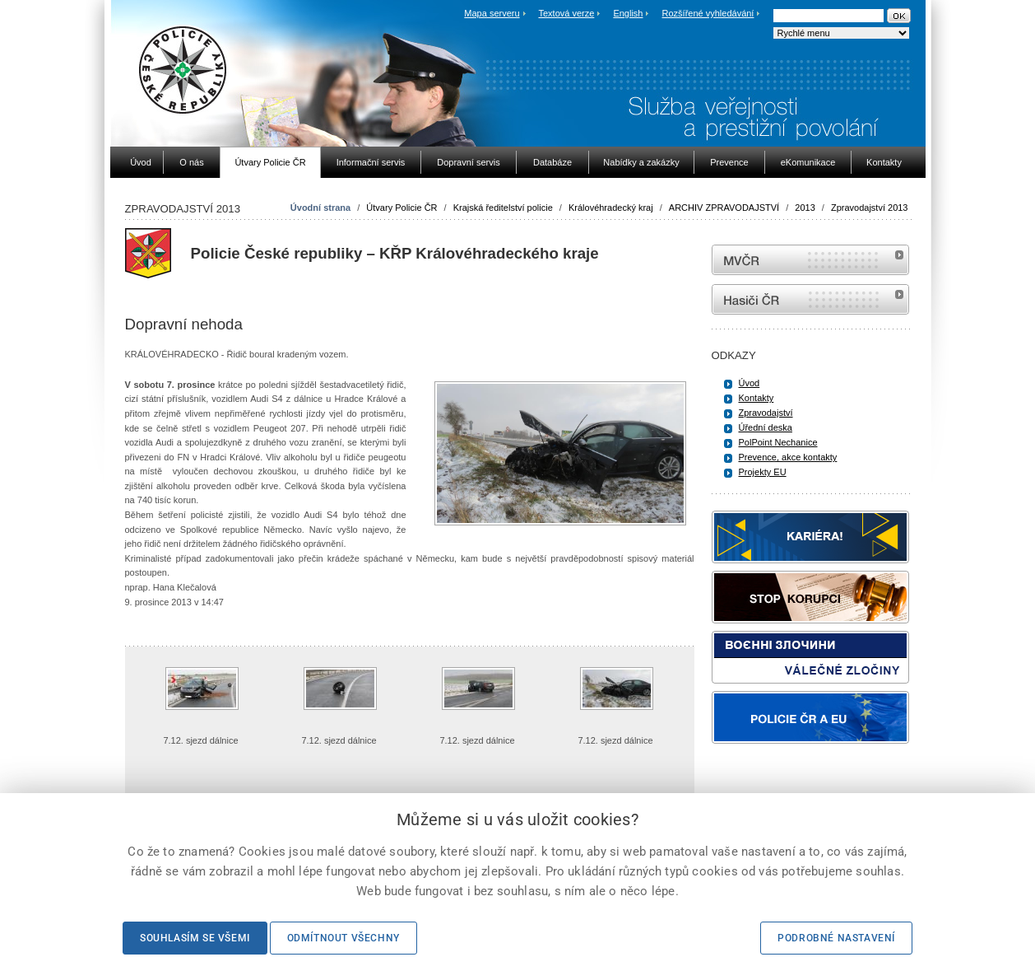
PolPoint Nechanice (778, 442)
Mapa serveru (491, 13)
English (628, 13)
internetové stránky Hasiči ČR (810, 299)
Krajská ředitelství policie (503, 207)
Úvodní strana (320, 207)
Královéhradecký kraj (611, 207)
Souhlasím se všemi (195, 938)
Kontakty (756, 398)
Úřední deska (765, 427)
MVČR (810, 260)
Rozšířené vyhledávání (708, 13)
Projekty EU (763, 472)
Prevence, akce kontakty (788, 457)
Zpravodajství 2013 (869, 207)
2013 (805, 207)
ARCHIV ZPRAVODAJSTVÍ (724, 207)
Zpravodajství (766, 413)
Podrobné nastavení (836, 938)
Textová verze (566, 13)
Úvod (749, 383)
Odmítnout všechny (343, 938)
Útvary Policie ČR (401, 207)
